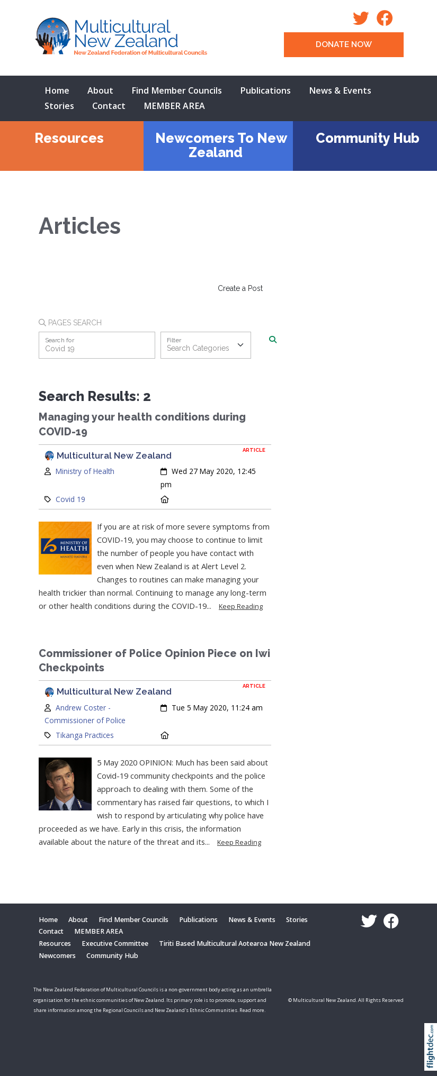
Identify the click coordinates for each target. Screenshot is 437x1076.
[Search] (273, 340)
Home (56, 90)
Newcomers (57, 955)
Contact (109, 106)
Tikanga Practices (85, 735)
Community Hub (368, 138)
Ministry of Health (85, 471)
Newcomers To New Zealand (221, 145)
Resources (69, 138)
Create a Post (240, 288)
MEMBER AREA (174, 106)
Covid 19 (70, 499)
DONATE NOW (344, 44)
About (100, 90)
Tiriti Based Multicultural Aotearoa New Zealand (234, 943)
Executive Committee (115, 943)
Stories (59, 106)
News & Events (340, 90)
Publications (265, 90)
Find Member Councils (176, 90)
